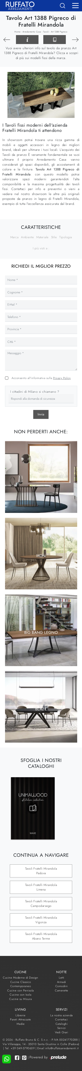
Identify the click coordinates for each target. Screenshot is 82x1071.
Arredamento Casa (32, 31)
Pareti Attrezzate (20, 1019)
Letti (61, 978)
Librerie (20, 1015)
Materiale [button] (42, 237)
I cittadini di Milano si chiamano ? (34, 391)
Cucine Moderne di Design (20, 978)
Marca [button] (14, 237)
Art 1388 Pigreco (59, 31)
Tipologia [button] (65, 237)
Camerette (61, 990)
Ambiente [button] (27, 237)
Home (17, 31)
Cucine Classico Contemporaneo (20, 984)
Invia (41, 414)
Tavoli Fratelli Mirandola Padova (41, 870)
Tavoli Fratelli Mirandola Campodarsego (41, 903)
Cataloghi (62, 1024)
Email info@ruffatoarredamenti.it (58, 1048)
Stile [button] (54, 237)
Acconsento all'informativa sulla (41, 378)
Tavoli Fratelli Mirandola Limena (41, 887)
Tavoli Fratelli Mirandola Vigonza (41, 919)
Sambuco (41, 479)
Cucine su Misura (20, 999)
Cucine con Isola (20, 995)
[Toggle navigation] (75, 5)
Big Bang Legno (41, 632)
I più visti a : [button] (41, 248)
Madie (21, 1024)
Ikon (40, 556)
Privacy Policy (62, 378)
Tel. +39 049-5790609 (20, 1048)
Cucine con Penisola (20, 990)
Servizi (61, 1028)
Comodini (61, 986)
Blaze (41, 709)
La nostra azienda (61, 1015)
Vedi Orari (61, 1032)
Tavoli (46, 31)
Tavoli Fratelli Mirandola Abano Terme (41, 936)
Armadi (61, 982)
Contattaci (61, 1019)
